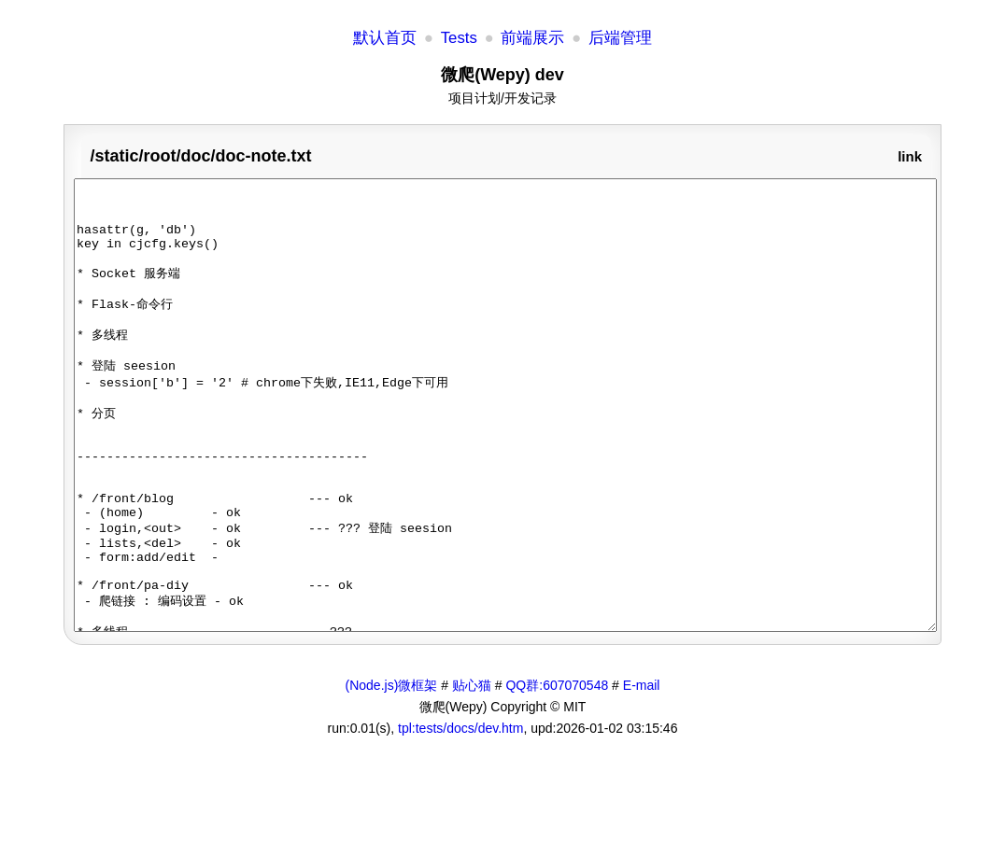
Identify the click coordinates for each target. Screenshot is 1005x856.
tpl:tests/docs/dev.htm (460, 817)
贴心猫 (471, 774)
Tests (459, 38)
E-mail (641, 774)
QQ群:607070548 (556, 774)
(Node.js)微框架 (392, 774)
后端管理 (620, 38)
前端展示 (532, 38)
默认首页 (385, 38)
